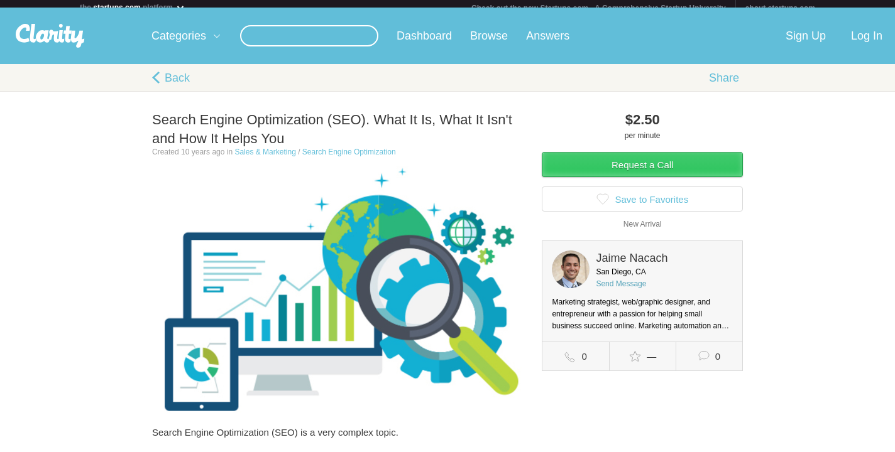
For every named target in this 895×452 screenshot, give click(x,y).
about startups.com (780, 8)
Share (724, 85)
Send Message (621, 291)
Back (177, 85)
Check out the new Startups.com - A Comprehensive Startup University (598, 8)
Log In (866, 43)
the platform (132, 7)
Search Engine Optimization (349, 159)
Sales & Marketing (264, 159)
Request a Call (642, 172)
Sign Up (806, 43)
